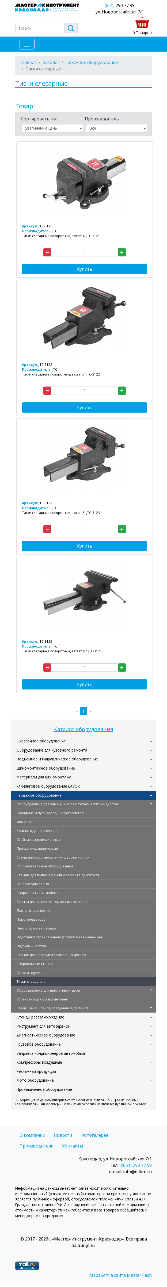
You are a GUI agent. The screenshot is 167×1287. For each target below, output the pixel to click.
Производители (37, 1146)
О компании (32, 1135)
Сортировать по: (39, 119)
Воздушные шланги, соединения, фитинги (52, 1008)
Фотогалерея (94, 1135)
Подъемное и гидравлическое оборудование (57, 759)
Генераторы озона (33, 883)
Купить (84, 269)
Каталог (51, 62)
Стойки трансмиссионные (39, 839)
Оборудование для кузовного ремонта (52, 750)
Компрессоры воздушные (39, 1062)
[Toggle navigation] (27, 44)
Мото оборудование (35, 1080)
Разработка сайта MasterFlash (120, 1275)
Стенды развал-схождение (40, 1017)
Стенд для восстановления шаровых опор (53, 857)
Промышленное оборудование (44, 1089)
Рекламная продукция (36, 1071)
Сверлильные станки (35, 963)
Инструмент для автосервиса (43, 1026)
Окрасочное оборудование (41, 740)
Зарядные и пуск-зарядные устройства (50, 812)
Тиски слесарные (31, 981)
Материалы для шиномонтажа (44, 777)
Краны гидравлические (37, 830)
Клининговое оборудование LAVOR (48, 786)
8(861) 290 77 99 (135, 1165)
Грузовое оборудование (39, 1044)
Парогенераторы (31, 919)
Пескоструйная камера (36, 928)
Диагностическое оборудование (46, 1035)
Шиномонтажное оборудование (46, 768)
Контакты (72, 1146)
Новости (63, 1135)
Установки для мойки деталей (42, 999)
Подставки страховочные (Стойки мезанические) (59, 937)
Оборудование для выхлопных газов (48, 990)
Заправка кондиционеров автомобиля (51, 1053)
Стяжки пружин (30, 972)
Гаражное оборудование (39, 795)
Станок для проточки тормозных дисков (51, 954)
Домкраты (25, 821)
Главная (28, 62)
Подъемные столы (32, 945)
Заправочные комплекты (38, 892)
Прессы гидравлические (37, 848)
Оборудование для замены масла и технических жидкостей (68, 804)
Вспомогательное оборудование (45, 866)
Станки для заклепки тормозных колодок (52, 901)
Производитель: (102, 119)
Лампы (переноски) (33, 910)
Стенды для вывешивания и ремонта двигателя (58, 875)
